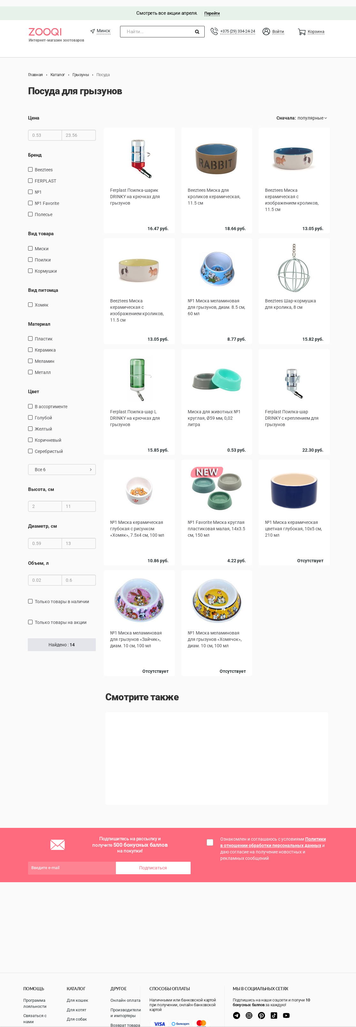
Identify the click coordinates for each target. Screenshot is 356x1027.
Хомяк (42, 298)
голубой (43, 411)
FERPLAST (45, 174)
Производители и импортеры (125, 1013)
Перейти (211, 6)
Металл (43, 366)
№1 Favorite (47, 196)
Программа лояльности (35, 1003)
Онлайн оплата (125, 1000)
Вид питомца (43, 284)
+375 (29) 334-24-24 (237, 24)
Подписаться (153, 861)
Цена (33, 112)
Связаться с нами (35, 1018)
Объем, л (38, 557)
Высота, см (41, 483)
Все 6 (63, 463)
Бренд (35, 149)
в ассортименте (51, 400)
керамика (45, 343)
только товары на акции (61, 616)
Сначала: (286, 111)
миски (42, 242)
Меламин (44, 355)
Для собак (77, 1019)
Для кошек (77, 1000)
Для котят (76, 1010)
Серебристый (49, 444)
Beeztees (44, 163)
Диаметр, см (42, 520)
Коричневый (48, 433)
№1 (38, 185)
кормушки (46, 264)
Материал (39, 318)
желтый (43, 422)
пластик (44, 332)
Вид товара (41, 227)
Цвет (33, 385)
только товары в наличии (62, 595)
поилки (43, 253)
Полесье (43, 208)
